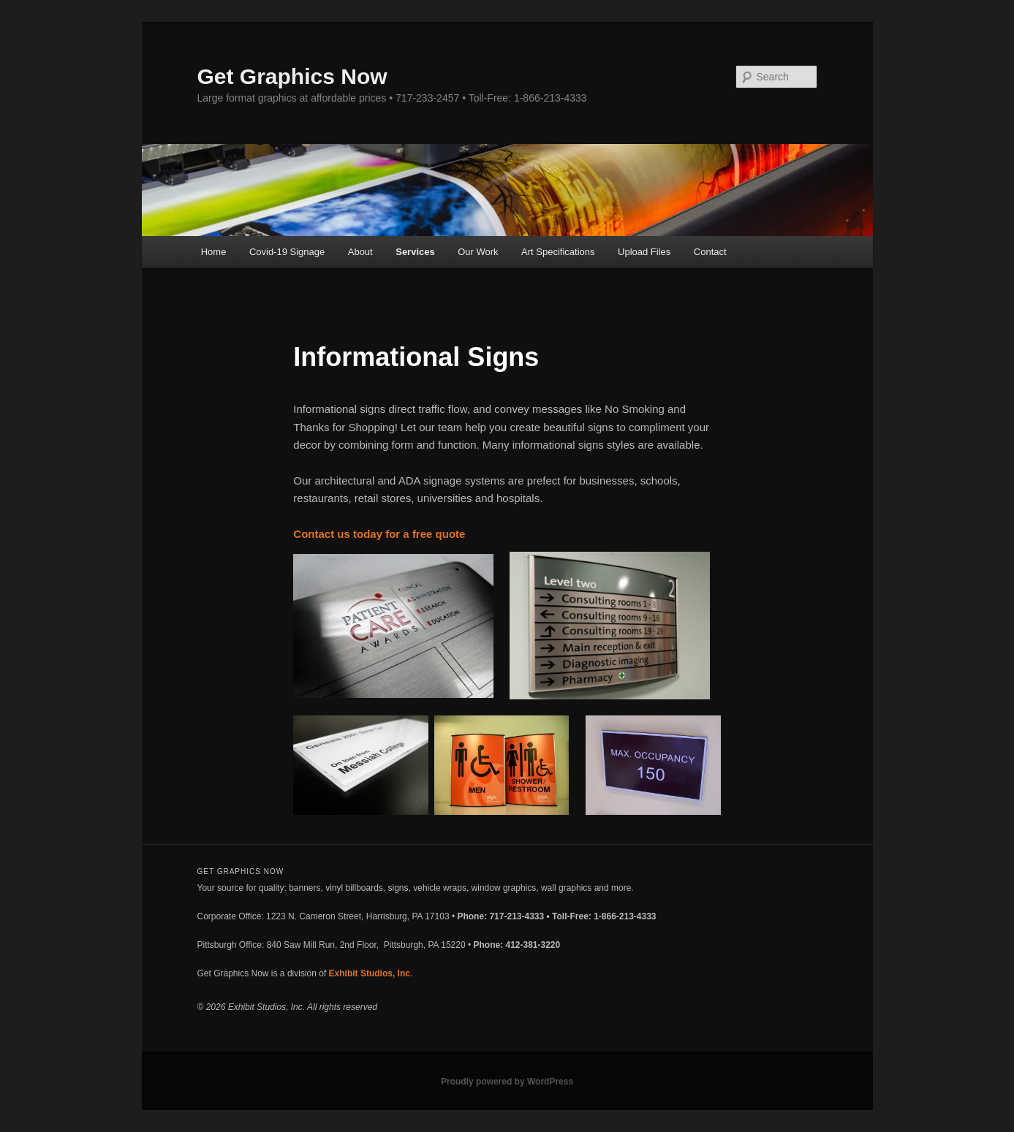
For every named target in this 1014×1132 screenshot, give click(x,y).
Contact (710, 251)
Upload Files (644, 251)
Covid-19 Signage (287, 251)
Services (415, 251)
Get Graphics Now (292, 76)
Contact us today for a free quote (379, 534)
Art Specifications (557, 251)
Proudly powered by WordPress (507, 1081)
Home (214, 251)
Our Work (478, 251)
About (360, 251)
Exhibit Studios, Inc (369, 973)
